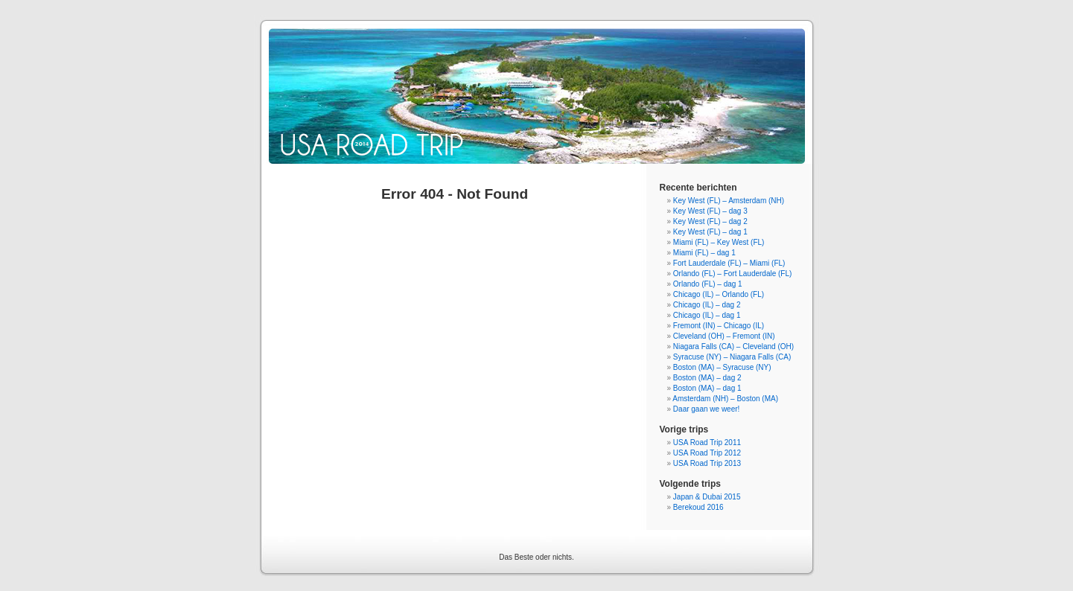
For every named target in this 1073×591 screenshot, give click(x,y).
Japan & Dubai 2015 (707, 497)
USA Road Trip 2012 (707, 453)
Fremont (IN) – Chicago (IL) (718, 326)
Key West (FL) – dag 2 (710, 221)
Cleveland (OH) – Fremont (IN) (724, 336)
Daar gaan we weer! (706, 409)
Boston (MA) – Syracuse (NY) (722, 367)
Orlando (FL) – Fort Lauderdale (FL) (732, 273)
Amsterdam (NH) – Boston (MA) (725, 398)
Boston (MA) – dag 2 (707, 378)
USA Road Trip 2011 (707, 442)
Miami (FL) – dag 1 (704, 253)
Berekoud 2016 (698, 507)
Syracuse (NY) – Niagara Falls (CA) (732, 357)
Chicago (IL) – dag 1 (707, 315)
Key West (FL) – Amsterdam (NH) (728, 201)
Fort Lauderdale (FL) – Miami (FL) (729, 263)
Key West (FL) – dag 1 (710, 232)
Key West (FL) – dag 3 (710, 211)
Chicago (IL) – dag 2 (707, 305)
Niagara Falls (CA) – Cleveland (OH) (733, 346)
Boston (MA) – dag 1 (707, 388)
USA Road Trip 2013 (707, 463)
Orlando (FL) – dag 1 (707, 284)
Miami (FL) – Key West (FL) (719, 242)
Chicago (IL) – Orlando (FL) (718, 294)
